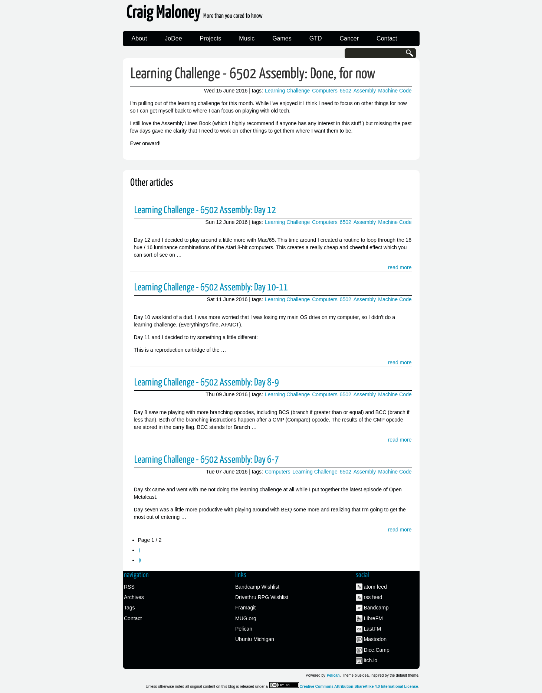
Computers (324, 91)
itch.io (371, 660)
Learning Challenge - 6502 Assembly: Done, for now (253, 74)
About (139, 38)
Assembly (365, 91)
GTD (315, 38)
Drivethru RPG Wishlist (261, 597)
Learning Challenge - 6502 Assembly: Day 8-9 (206, 383)
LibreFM (373, 618)
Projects (210, 38)
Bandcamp (376, 608)
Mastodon (375, 639)
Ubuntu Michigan (254, 639)
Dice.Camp (377, 650)
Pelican (243, 629)
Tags (129, 608)
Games (282, 38)
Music (246, 38)
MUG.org (245, 618)
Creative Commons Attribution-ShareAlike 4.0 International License (359, 686)
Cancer (349, 38)
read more (400, 267)
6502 (345, 91)
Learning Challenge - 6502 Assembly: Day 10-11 (211, 288)
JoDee (173, 38)
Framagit (245, 608)
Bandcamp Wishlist (257, 587)
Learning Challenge (287, 91)
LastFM (372, 629)
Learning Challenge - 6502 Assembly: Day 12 (205, 210)
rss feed (373, 597)
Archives (134, 597)
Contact (387, 38)
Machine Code (394, 91)
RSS (129, 587)
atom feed (375, 587)
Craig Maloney (195, 14)
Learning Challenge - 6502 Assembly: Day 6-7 (206, 460)
